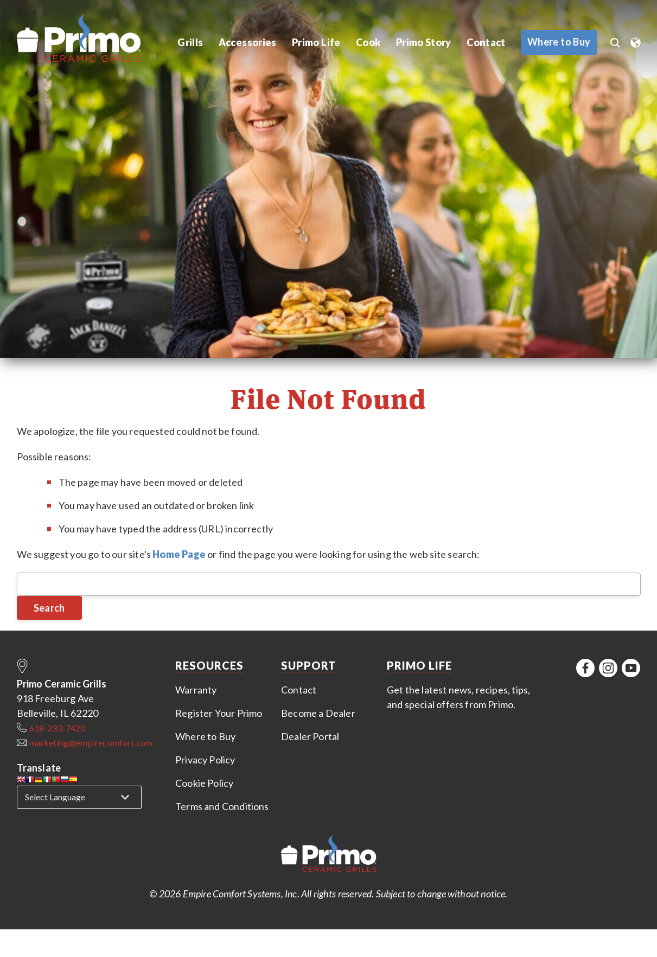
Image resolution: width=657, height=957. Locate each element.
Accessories (247, 42)
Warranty (195, 690)
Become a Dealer (318, 713)
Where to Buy (205, 736)
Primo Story (422, 42)
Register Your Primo (218, 713)
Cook (366, 42)
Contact (484, 42)
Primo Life (315, 42)
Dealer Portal (310, 736)
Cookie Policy (204, 783)
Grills (190, 42)
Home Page (179, 554)
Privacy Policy (205, 760)
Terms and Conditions (222, 806)
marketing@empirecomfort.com (91, 742)
